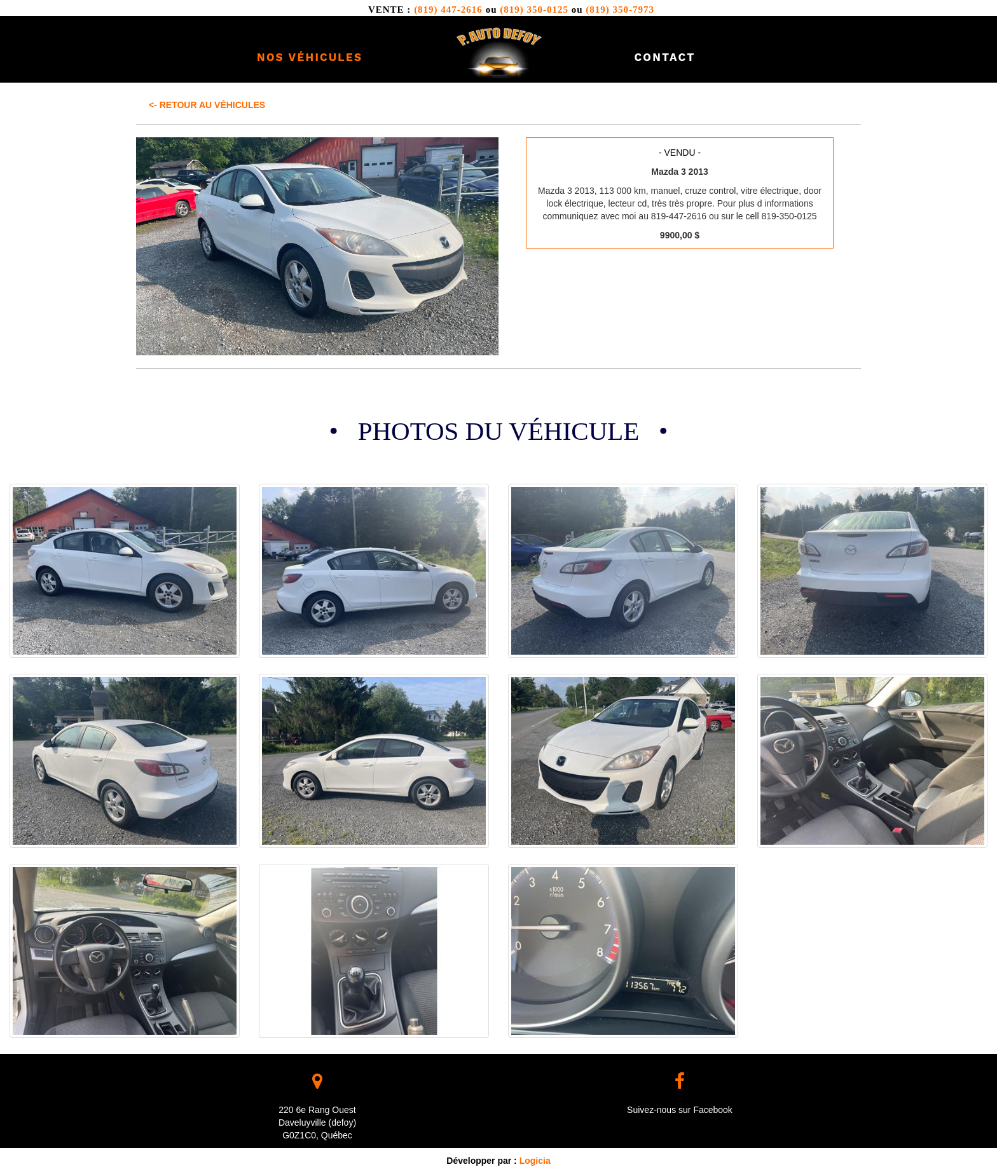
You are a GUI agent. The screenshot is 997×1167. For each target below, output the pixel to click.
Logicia (535, 1161)
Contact (664, 57)
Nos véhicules (309, 57)
